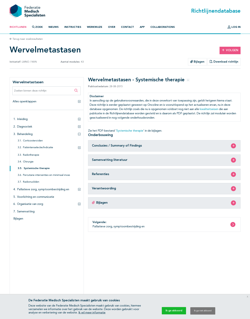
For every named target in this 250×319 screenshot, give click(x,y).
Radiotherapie (31, 155)
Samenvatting (26, 211)
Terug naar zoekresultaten (26, 39)
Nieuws (53, 27)
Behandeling (25, 134)
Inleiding (22, 119)
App (142, 27)
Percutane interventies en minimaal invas (46, 175)
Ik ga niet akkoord (203, 311)
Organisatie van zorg (30, 204)
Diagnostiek (24, 126)
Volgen (230, 50)
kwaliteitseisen (209, 109)
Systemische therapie (37, 168)
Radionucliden (31, 182)
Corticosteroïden (33, 140)
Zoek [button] (37, 27)
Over (111, 27)
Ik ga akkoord (174, 310)
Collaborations (162, 27)
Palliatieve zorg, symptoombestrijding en (43, 189)
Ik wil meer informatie (91, 312)
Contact (127, 27)
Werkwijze (94, 27)
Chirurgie (28, 161)
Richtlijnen (18, 27)
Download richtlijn (224, 61)
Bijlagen (197, 61)
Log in (234, 27)
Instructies (72, 27)
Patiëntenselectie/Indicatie (38, 147)
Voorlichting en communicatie (35, 197)
